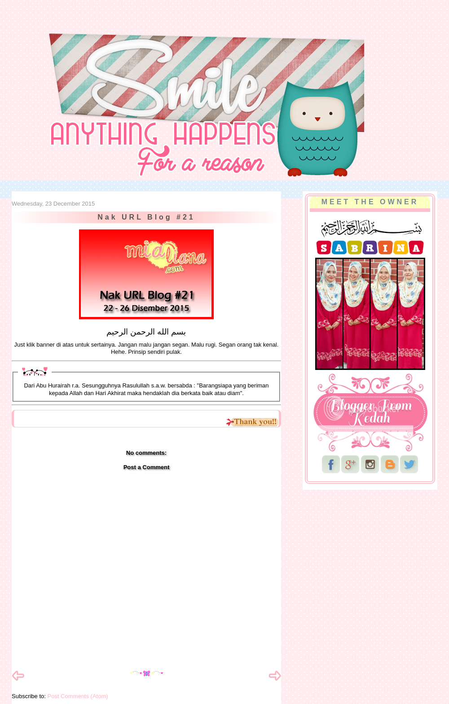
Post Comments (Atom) (78, 696)
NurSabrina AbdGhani (111, 24)
